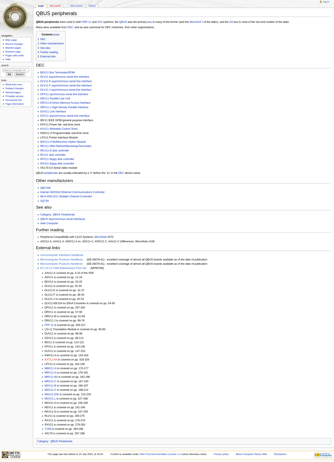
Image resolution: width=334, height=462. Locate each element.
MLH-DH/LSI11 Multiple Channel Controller (66, 196)
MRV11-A (50, 372)
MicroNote (101, 236)
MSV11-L (50, 398)
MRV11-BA (51, 376)
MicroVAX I (196, 21)
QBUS (123, 21)
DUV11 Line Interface (53, 111)
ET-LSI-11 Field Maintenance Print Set (63, 268)
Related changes (14, 88)
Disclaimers (280, 454)
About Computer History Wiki (251, 454)
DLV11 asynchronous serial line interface (64, 76)
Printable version (14, 96)
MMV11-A (50, 368)
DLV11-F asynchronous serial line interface (66, 85)
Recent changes (14, 44)
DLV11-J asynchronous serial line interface (65, 89)
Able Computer (49, 223)
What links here (13, 84)
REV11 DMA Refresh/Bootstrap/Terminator (65, 146)
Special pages (13, 92)
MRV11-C (50, 381)
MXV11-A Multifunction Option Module (63, 141)
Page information (14, 104)
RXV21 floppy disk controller (57, 163)
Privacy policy (221, 454)
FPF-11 (49, 325)
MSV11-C (50, 389)
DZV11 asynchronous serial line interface (64, 115)
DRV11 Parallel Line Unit (55, 98)
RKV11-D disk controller (54, 150)
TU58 (48, 428)
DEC (70, 27)
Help (7, 59)
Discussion (55, 5)
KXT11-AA (51, 359)
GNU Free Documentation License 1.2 (160, 454)
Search (5, 65)
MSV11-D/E (52, 394)
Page (41, 5)
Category (42, 441)
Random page (13, 51)
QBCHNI (45, 187)
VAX (99, 21)
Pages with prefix (14, 55)
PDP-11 (86, 21)
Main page (11, 40)
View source (76, 5)
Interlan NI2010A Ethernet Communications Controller (72, 192)
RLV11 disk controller (53, 154)
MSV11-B (50, 385)
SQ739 (44, 200)
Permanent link (13, 100)
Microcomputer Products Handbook (61, 259)
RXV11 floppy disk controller (57, 159)
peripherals (51, 172)
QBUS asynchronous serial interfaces (62, 219)
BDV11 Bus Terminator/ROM (57, 72)
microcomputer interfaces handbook (61, 255)
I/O (231, 21)
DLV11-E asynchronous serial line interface (66, 81)
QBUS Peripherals (61, 441)
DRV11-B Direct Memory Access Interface (65, 102)
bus (149, 21)
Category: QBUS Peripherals (57, 214)
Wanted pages (13, 47)
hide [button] (56, 34)
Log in (326, 1)
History (92, 5)
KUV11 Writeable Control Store (59, 128)
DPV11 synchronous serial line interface (64, 94)
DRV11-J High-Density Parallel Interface (64, 107)
